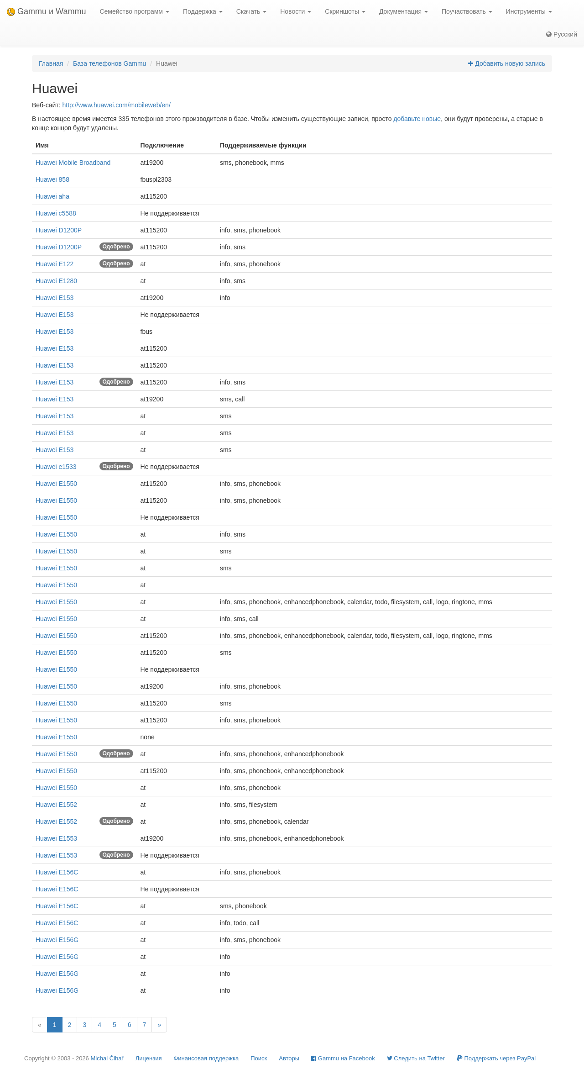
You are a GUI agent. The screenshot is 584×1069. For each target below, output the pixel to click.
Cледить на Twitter (416, 1058)
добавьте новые (417, 118)
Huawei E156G (57, 939)
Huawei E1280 (56, 280)
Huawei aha (52, 196)
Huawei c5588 (56, 213)
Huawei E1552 (56, 804)
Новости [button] (295, 11)
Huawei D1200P (59, 230)
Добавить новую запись (506, 63)
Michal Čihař (106, 1058)
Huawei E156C (57, 872)
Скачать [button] (251, 11)
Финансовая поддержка (206, 1058)
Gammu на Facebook (343, 1058)
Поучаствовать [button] (467, 11)
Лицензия (149, 1058)
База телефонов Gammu (109, 63)
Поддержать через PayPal (496, 1058)
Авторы (289, 1058)
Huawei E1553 (56, 838)
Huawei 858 (52, 179)
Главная (51, 63)
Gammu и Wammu (46, 11)
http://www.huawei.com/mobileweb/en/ (116, 105)
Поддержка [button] (203, 11)
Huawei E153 (54, 297)
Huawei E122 (54, 264)
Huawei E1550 (56, 483)
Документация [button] (403, 11)
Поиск (258, 1058)
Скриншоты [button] (345, 11)
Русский (561, 34)
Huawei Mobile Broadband (73, 162)
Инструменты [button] (529, 11)
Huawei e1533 (56, 466)
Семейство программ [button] (134, 11)
